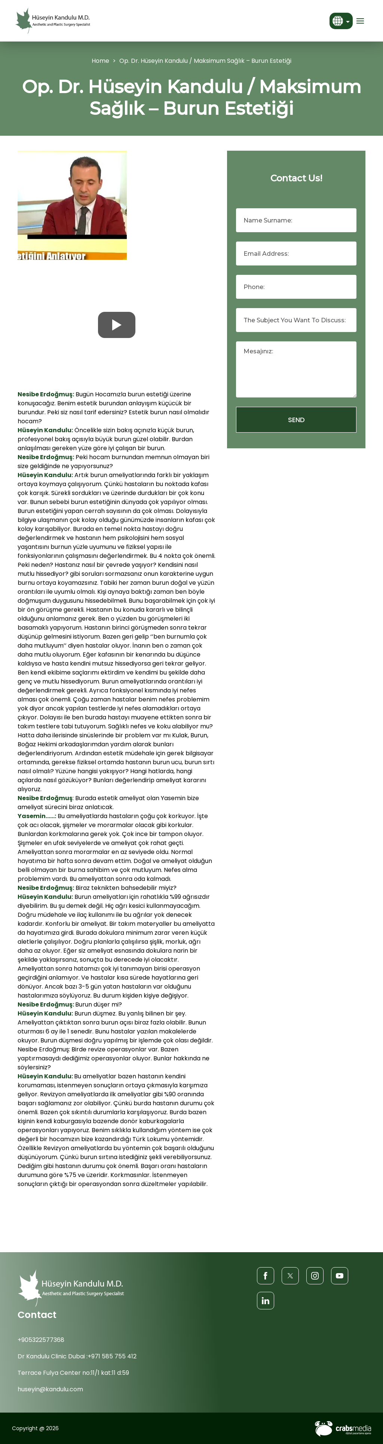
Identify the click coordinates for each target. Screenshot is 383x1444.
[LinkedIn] (265, 1300)
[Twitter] (290, 1275)
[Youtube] (339, 1275)
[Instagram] (314, 1275)
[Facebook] (265, 1275)
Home (100, 60)
